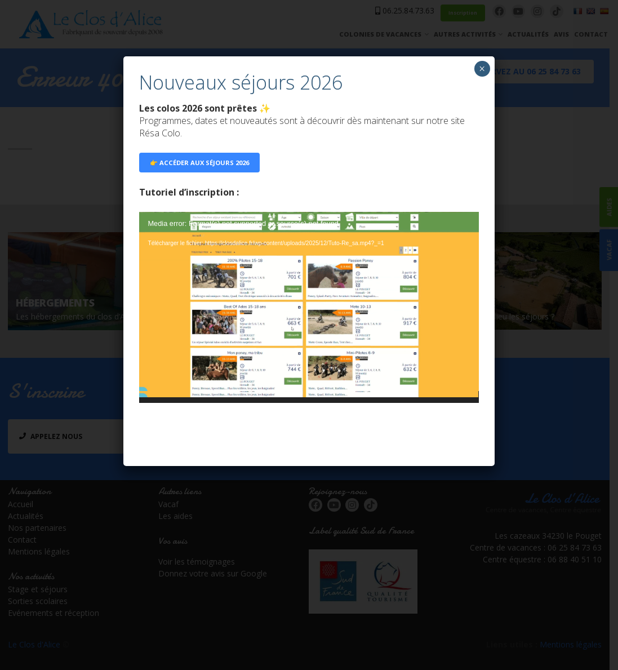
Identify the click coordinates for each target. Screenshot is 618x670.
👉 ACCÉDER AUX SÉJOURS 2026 (199, 162)
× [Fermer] (482, 69)
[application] (308, 307)
